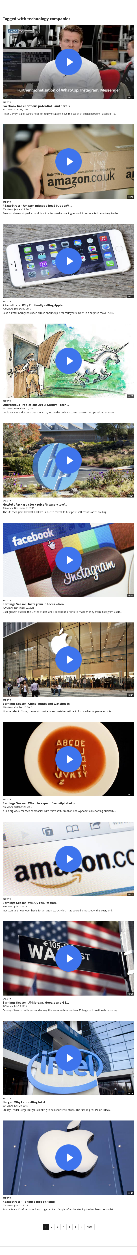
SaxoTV (7, 102)
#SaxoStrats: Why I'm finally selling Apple (32, 305)
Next (89, 1226)
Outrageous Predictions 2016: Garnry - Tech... (36, 405)
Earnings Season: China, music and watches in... (37, 704)
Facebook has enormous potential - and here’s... (37, 106)
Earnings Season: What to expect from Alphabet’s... (40, 803)
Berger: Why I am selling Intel (24, 1102)
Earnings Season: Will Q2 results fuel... (30, 903)
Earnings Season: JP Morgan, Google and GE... (36, 1002)
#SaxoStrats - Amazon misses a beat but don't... (37, 205)
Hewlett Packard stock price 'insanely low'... (35, 504)
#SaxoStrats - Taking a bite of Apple (29, 1202)
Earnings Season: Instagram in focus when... (34, 604)
